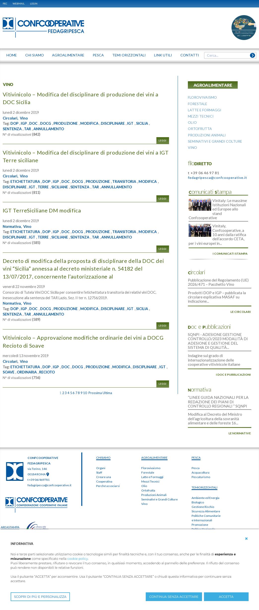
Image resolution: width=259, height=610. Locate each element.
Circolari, (11, 118)
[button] (246, 539)
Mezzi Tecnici (150, 461)
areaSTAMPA (10, 507)
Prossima (95, 392)
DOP (14, 123)
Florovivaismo (150, 448)
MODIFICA (97, 123)
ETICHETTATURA (26, 181)
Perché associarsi (108, 466)
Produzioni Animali (154, 475)
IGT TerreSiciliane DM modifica (47, 209)
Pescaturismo (201, 457)
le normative (240, 413)
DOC (35, 123)
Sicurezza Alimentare (206, 491)
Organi (100, 448)
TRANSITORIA (135, 181)
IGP (25, 123)
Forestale (147, 452)
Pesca (196, 448)
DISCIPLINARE (123, 123)
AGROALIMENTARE (154, 438)
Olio (144, 466)
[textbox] (228, 55)
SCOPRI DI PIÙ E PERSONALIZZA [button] (40, 597)
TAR (30, 128)
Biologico (198, 482)
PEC (5, 3)
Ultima (107, 392)
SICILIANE (87, 186)
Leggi (163, 140)
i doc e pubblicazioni (233, 358)
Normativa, (13, 226)
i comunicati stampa (230, 244)
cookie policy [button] (77, 559)
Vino (25, 118)
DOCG (49, 123)
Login (33, 3)
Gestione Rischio (203, 487)
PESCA (196, 438)
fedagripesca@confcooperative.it (217, 177)
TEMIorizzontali (204, 467)
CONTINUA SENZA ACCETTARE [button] (173, 597)
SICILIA (154, 123)
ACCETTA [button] (226, 597)
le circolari (240, 299)
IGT (141, 123)
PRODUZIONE (71, 123)
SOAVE (47, 371)
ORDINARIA (67, 371)
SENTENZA (13, 128)
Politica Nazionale (203, 509)
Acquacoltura (200, 452)
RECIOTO (90, 371)
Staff (99, 452)
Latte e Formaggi (152, 457)
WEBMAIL (19, 3)
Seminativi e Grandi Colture (159, 479)
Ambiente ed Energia (205, 478)
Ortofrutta (148, 470)
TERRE (69, 186)
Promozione (200, 505)
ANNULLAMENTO (53, 128)
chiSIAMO (103, 438)
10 (85, 392)
